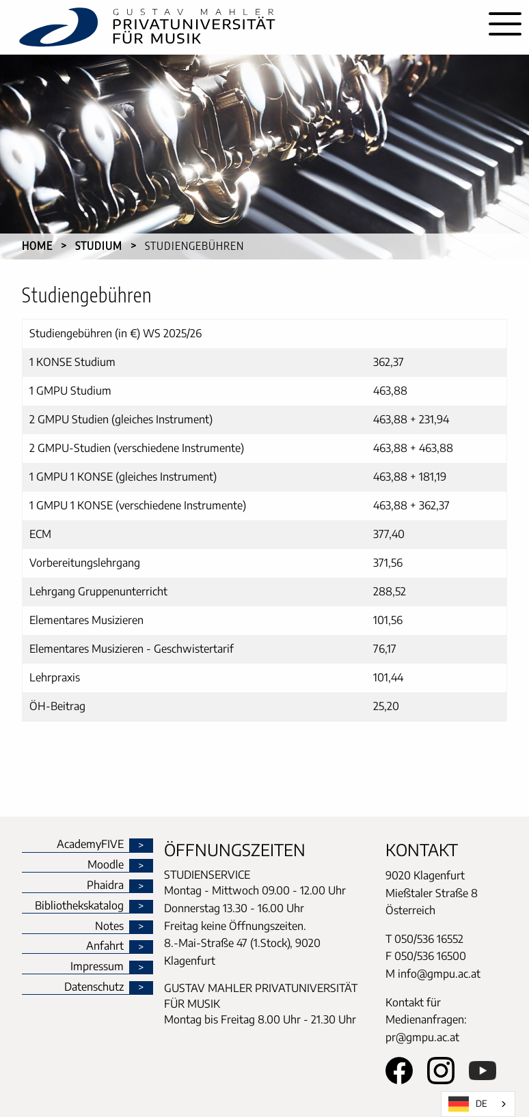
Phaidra (105, 885)
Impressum (97, 967)
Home (37, 246)
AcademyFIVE (90, 844)
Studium (98, 246)
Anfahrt (105, 946)
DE (467, 1104)
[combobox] (478, 1104)
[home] (240, 27)
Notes (109, 926)
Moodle (105, 865)
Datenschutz (94, 987)
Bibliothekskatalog (79, 906)
